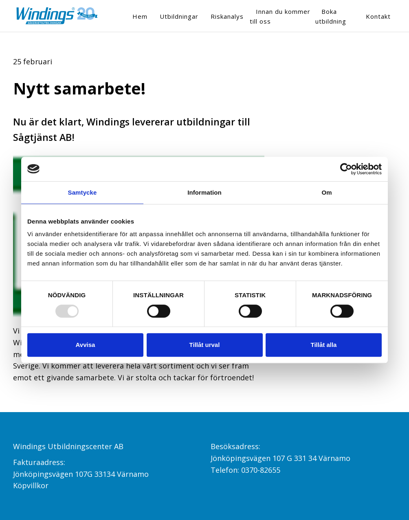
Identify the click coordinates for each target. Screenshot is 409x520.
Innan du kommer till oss (280, 16)
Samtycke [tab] (82, 192)
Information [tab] (204, 192)
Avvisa (85, 344)
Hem (139, 16)
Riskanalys (227, 16)
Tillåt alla (324, 344)
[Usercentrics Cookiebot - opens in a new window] (346, 169)
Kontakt (378, 16)
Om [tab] (326, 192)
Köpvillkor (30, 485)
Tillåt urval (204, 344)
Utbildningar (179, 16)
